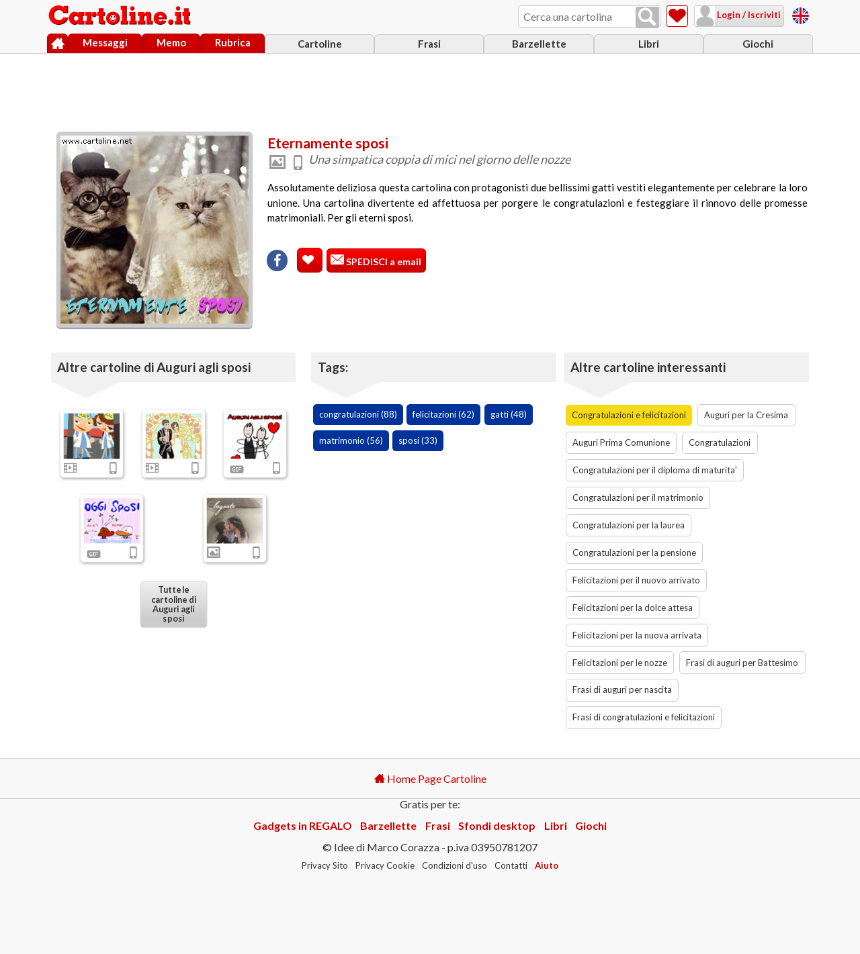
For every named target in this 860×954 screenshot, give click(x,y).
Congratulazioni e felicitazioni (629, 415)
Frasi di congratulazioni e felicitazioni (643, 717)
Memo (171, 42)
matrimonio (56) (351, 440)
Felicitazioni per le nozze (619, 662)
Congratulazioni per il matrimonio (637, 497)
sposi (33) (417, 440)
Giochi (757, 44)
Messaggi (105, 42)
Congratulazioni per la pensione (634, 552)
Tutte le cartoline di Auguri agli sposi (173, 604)
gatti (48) (508, 414)
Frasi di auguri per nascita (622, 689)
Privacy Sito (325, 865)
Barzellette (539, 44)
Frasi (429, 44)
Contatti (510, 865)
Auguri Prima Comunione (621, 442)
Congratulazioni (719, 442)
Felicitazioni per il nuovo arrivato (636, 580)
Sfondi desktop (496, 825)
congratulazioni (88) (358, 414)
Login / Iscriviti (748, 14)
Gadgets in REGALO (302, 825)
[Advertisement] (430, 89)
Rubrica (233, 42)
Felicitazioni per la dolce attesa (632, 607)
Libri (648, 44)
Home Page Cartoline (430, 778)
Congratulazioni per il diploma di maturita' (654, 470)
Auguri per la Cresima (746, 415)
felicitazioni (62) (443, 414)
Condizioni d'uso (454, 865)
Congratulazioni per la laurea (628, 525)
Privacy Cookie (385, 865)
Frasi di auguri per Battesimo (742, 662)
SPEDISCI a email (382, 261)
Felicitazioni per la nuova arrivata (636, 635)
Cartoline (320, 44)
